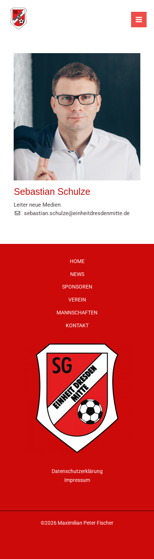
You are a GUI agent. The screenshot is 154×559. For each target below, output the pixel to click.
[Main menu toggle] (139, 19)
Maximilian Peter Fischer (85, 523)
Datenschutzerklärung (77, 471)
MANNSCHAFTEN (77, 312)
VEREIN (77, 300)
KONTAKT (77, 325)
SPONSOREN (77, 287)
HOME (77, 261)
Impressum (77, 480)
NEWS (77, 274)
